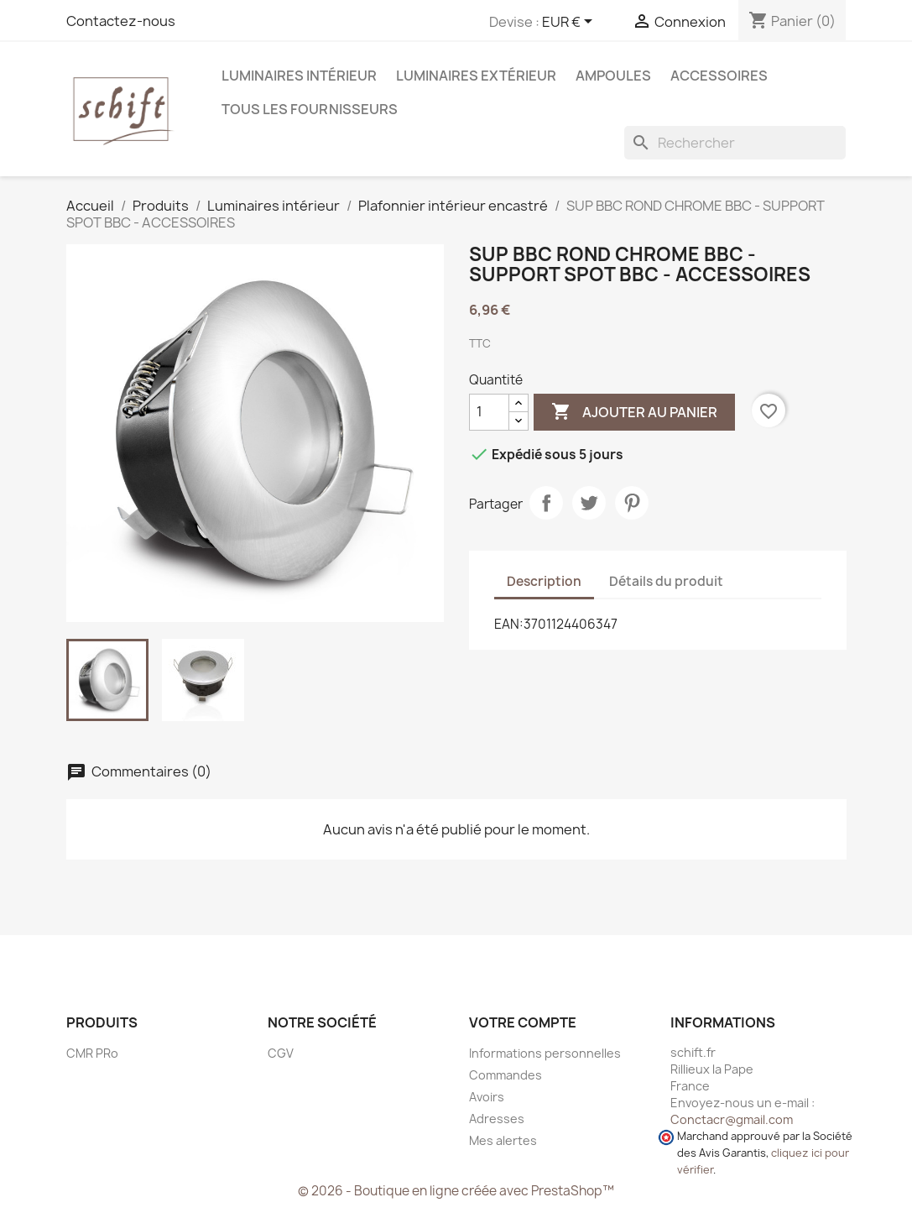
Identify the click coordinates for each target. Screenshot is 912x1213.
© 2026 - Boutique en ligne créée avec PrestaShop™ (456, 1191)
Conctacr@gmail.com (731, 1119)
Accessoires (719, 75)
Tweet (589, 503)
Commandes (505, 1075)
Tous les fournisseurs (309, 109)
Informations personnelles (545, 1053)
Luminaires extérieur (476, 75)
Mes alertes (503, 1140)
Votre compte (522, 1022)
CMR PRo (92, 1053)
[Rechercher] (735, 142)
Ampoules (613, 75)
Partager (546, 503)
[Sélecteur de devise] (570, 23)
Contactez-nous (120, 21)
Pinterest (632, 503)
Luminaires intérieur (299, 75)
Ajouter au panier (634, 412)
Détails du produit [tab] (666, 581)
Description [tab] (544, 581)
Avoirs (486, 1097)
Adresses (496, 1119)
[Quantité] (489, 412)
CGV (281, 1053)
